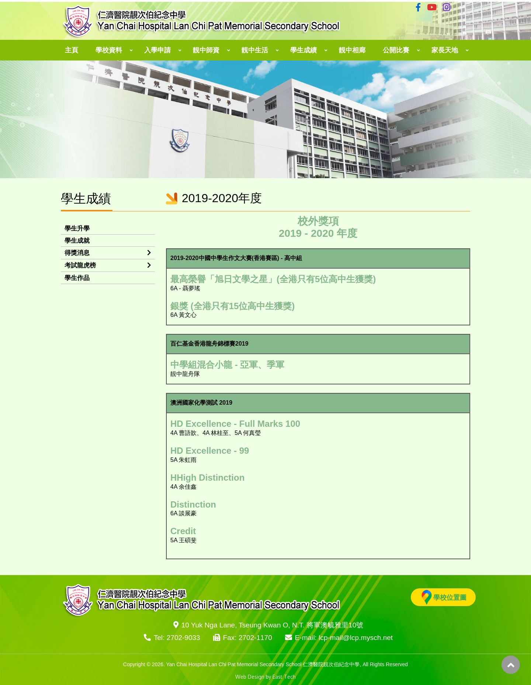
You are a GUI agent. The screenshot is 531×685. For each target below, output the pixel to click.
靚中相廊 (352, 50)
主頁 (71, 50)
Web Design (249, 677)
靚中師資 (206, 50)
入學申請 (157, 50)
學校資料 (109, 50)
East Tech (284, 677)
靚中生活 (255, 50)
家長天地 (444, 50)
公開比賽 (396, 50)
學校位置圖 (443, 597)
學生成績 (303, 50)
